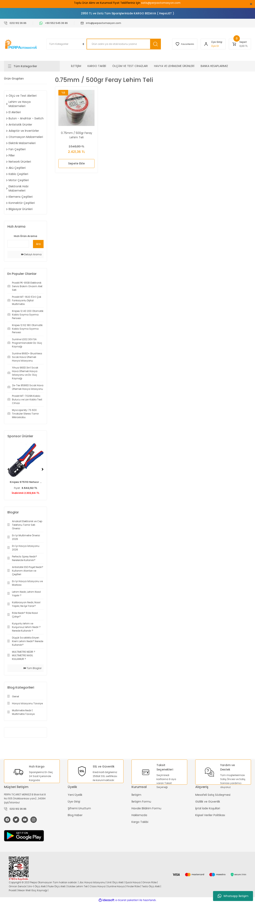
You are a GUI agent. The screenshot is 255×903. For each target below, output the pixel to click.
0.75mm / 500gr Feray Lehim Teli (76, 135)
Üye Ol (215, 46)
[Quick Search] (18, 244)
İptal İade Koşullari (207, 808)
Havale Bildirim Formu (146, 808)
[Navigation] (32, 66)
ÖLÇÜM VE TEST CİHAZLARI (130, 66)
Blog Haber (75, 815)
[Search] (123, 44)
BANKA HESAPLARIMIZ (214, 66)
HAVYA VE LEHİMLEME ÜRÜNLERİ (174, 66)
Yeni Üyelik (75, 795)
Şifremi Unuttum (79, 808)
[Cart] (240, 44)
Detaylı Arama (31, 254)
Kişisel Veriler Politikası (210, 815)
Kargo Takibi (139, 822)
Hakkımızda (139, 815)
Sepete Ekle (76, 163)
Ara (38, 244)
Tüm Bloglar (33, 668)
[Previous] (8, 469)
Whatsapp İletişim (233, 896)
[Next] (43, 469)
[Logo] (21, 44)
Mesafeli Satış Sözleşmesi (212, 795)
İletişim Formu (141, 802)
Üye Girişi (74, 802)
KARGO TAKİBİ (97, 66)
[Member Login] (206, 44)
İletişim (136, 795)
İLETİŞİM (76, 66)
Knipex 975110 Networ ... (26, 482)
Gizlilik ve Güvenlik (207, 802)
